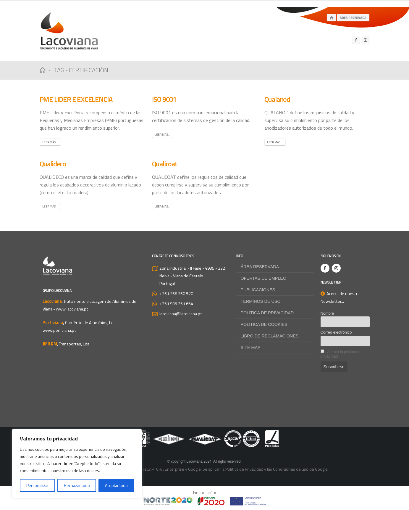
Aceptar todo (116, 485)
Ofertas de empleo (264, 278)
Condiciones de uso (290, 469)
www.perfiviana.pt (59, 330)
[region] (77, 463)
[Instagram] (365, 40)
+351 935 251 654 (176, 303)
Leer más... (50, 142)
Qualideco (53, 163)
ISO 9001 (164, 99)
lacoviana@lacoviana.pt (180, 313)
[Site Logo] (69, 31)
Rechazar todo (77, 485)
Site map (251, 347)
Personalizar (37, 485)
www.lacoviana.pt (72, 309)
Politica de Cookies (264, 324)
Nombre (327, 313)
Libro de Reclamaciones (270, 336)
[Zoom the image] (205, 434)
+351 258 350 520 (176, 293)
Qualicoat (164, 163)
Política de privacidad (267, 312)
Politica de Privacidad (244, 469)
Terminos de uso (261, 301)
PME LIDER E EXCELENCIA (76, 99)
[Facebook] (356, 40)
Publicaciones (258, 289)
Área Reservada (353, 17)
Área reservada (260, 266)
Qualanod (277, 99)
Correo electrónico (336, 332)
